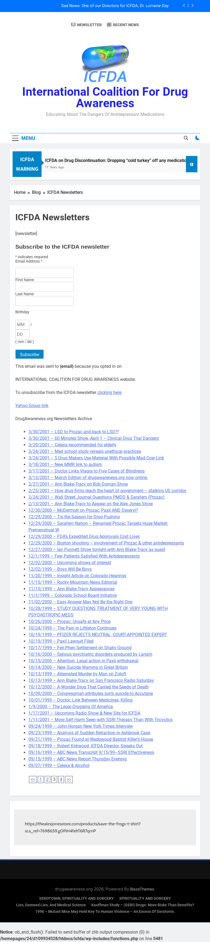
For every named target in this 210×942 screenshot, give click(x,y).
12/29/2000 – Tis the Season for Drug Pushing (74, 516)
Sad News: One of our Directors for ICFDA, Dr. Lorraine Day (115, 6)
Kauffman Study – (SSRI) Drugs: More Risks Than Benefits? (142, 905)
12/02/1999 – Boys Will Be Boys (60, 569)
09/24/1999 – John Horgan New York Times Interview (80, 726)
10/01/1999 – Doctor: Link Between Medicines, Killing (80, 700)
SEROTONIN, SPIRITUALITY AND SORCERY (76, 898)
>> (69, 779)
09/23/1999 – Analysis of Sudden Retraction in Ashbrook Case (89, 732)
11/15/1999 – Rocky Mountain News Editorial (72, 582)
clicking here (109, 392)
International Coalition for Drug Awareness (105, 97)
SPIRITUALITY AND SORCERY (145, 898)
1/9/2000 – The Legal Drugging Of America (70, 706)
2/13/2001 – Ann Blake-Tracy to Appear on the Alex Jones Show (90, 503)
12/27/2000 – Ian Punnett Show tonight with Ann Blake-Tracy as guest (96, 549)
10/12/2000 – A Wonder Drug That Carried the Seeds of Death (88, 687)
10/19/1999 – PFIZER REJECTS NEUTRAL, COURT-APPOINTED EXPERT (97, 634)
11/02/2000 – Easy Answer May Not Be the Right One (80, 601)
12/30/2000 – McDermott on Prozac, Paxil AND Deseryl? (83, 510)
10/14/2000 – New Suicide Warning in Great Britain (78, 667)
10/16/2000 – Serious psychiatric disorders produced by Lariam (90, 654)
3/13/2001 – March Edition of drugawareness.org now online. (88, 477)
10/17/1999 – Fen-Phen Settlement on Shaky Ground (80, 647)
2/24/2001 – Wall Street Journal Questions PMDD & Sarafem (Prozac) (96, 497)
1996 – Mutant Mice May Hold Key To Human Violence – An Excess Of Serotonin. (105, 911)
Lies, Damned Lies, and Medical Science (51, 905)
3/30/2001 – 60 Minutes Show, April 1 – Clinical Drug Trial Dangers (93, 438)
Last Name (24, 294)
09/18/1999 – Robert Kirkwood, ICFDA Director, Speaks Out (85, 745)
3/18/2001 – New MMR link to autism (65, 464)
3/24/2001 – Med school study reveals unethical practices (84, 451)
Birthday (22, 312)
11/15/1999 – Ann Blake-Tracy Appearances (71, 588)
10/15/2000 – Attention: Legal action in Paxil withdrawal (83, 660)
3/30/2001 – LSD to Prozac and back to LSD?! (73, 431)
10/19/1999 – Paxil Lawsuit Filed (61, 641)
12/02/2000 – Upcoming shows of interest (69, 562)
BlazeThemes (142, 889)
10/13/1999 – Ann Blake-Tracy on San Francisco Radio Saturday (91, 680)
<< (33, 779)
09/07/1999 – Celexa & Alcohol (58, 765)
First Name (24, 280)
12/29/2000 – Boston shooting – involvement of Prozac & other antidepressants (106, 543)
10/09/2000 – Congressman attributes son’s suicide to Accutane (90, 693)
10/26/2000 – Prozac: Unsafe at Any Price (69, 621)
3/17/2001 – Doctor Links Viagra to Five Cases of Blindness (86, 471)
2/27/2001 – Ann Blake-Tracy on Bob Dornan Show (78, 484)
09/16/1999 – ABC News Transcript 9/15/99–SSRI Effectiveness (91, 752)
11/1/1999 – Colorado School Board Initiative (72, 595)
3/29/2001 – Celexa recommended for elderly (72, 444)
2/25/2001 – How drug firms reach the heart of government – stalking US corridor (107, 490)
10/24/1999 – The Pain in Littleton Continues (72, 628)
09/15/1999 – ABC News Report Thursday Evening (77, 759)
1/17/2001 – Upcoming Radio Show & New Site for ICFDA (84, 713)
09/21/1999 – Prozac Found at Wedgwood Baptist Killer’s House (90, 739)
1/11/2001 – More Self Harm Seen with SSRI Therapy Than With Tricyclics (100, 719)
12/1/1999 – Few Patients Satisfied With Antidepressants (84, 556)
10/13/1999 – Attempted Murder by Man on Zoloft (77, 673)
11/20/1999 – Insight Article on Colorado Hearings (77, 575)
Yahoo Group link (31, 405)
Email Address (28, 261)
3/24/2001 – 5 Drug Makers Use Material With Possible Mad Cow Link (96, 458)
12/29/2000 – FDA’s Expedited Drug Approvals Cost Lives (84, 536)
